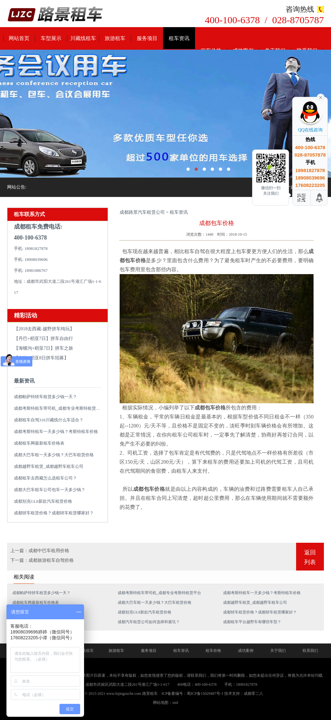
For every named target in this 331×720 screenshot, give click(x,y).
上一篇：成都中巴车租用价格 (39, 550)
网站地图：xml (165, 702)
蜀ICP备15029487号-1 (205, 693)
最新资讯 (24, 381)
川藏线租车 (83, 38)
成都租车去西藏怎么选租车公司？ (45, 478)
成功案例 (245, 650)
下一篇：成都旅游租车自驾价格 (42, 560)
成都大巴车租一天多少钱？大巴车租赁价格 (54, 454)
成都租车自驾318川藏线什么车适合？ (48, 419)
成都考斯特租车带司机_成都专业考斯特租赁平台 (59, 408)
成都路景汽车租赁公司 (142, 212)
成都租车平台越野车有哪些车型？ (252, 622)
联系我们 (310, 650)
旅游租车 (115, 38)
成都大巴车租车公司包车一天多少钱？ (49, 489)
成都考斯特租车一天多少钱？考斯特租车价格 (56, 431)
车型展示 (51, 38)
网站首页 (19, 38)
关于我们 (278, 650)
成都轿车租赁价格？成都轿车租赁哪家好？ (54, 512)
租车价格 (213, 650)
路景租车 (150, 693)
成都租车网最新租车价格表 (39, 443)
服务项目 (147, 38)
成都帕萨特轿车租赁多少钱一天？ (45, 396)
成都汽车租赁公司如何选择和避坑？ (149, 622)
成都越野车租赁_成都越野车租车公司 (48, 466)
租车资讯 (179, 38)
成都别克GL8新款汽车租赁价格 (43, 501)
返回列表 (310, 557)
